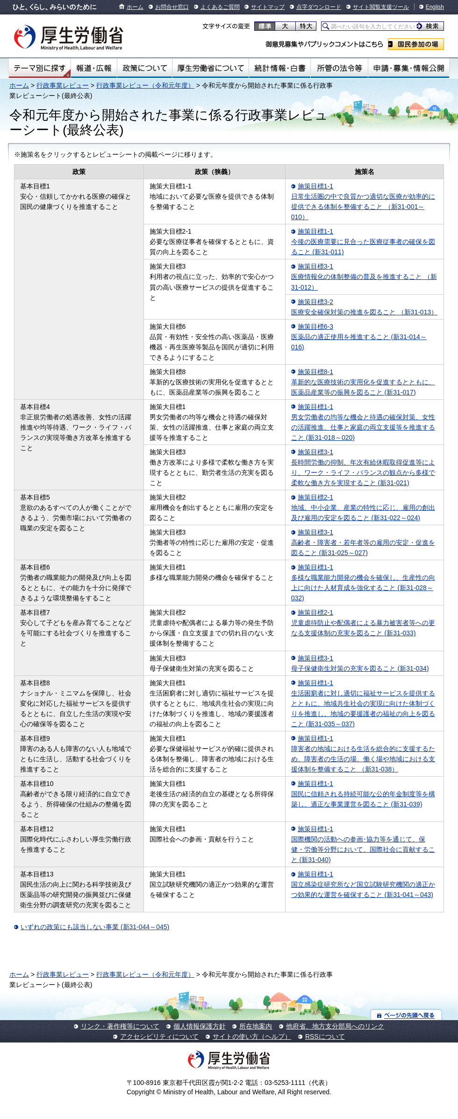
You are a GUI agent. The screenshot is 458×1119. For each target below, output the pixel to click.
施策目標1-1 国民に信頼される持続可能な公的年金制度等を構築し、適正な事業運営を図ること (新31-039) (363, 794)
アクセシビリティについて (159, 1036)
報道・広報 (94, 68)
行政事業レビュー (62, 85)
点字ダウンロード (318, 7)
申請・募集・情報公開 (408, 68)
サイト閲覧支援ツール (381, 7)
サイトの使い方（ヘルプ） (252, 1036)
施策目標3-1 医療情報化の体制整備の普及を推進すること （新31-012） (364, 277)
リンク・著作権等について (120, 1026)
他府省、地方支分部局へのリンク (335, 1026)
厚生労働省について (210, 68)
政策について (144, 68)
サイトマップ (268, 7)
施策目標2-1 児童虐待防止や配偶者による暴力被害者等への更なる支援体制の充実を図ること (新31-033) (363, 623)
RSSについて (325, 1036)
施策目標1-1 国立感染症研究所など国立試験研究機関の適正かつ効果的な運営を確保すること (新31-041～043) (363, 884)
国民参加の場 (416, 44)
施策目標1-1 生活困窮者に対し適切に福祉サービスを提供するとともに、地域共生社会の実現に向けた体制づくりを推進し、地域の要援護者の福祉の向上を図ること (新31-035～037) (363, 703)
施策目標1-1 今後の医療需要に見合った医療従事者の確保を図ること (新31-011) (363, 242)
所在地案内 (255, 1026)
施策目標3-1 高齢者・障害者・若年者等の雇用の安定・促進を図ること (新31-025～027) (363, 542)
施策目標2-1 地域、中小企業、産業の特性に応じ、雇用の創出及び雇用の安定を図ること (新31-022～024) (363, 507)
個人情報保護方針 (199, 1026)
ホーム (135, 7)
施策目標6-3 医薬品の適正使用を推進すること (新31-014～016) (359, 337)
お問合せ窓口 (172, 7)
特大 (306, 26)
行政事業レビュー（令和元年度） (145, 85)
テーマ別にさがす (39, 68)
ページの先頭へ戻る (406, 1014)
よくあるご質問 (220, 7)
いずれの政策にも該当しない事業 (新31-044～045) (95, 927)
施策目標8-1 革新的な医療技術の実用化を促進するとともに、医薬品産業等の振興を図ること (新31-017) (363, 382)
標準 (265, 26)
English (435, 7)
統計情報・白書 (279, 68)
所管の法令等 (339, 68)
